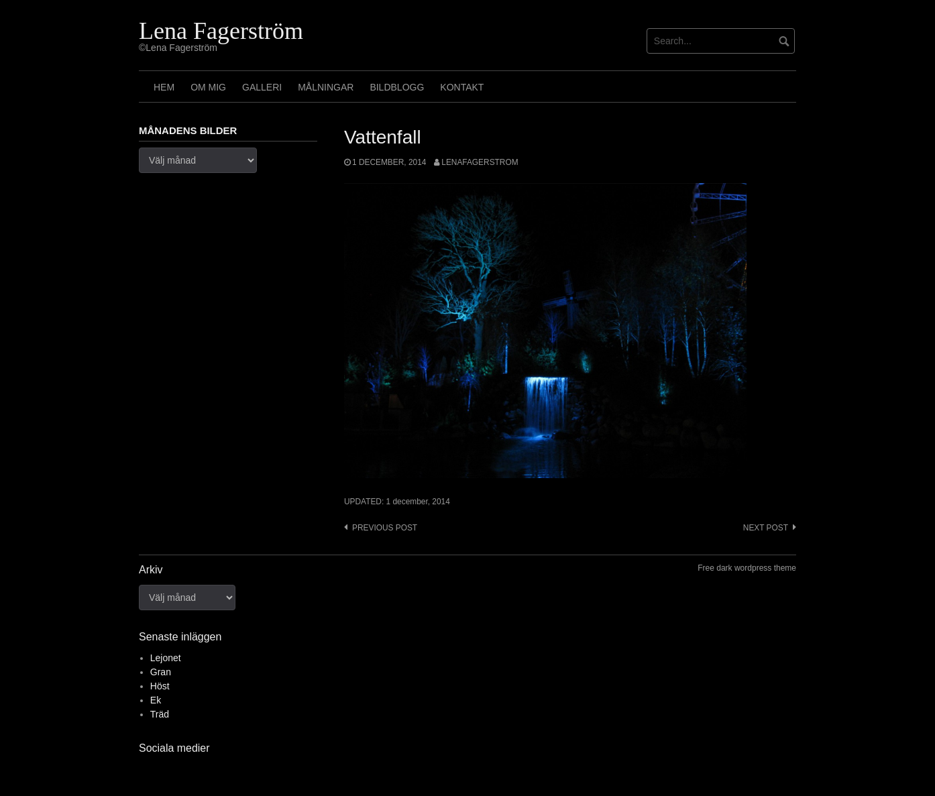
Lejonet (165, 657)
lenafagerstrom (479, 162)
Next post (765, 527)
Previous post (384, 527)
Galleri (262, 87)
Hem (164, 87)
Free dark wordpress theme (747, 568)
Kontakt (462, 87)
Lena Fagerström (221, 30)
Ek (155, 700)
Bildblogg (397, 87)
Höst (160, 686)
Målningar (325, 87)
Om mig (208, 87)
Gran (160, 672)
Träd (159, 714)
